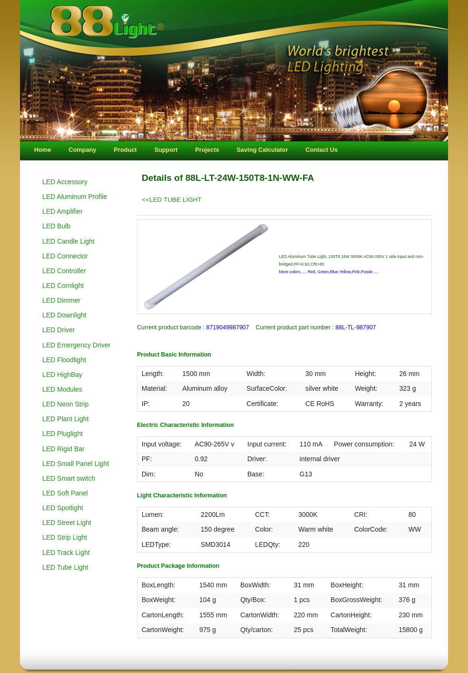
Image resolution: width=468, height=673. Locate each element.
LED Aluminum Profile (74, 196)
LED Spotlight (62, 508)
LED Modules (62, 389)
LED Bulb (56, 226)
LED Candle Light (68, 241)
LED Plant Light (65, 419)
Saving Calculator (262, 149)
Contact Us (321, 149)
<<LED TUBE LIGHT (172, 199)
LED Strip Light (64, 537)
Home (42, 149)
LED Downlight (64, 315)
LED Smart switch (68, 478)
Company (82, 149)
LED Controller (64, 271)
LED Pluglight (62, 433)
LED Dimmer (61, 300)
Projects (207, 149)
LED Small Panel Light (75, 463)
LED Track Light (66, 552)
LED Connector (65, 256)
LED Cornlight (63, 285)
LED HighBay (62, 374)
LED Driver (58, 330)
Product (125, 149)
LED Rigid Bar (63, 449)
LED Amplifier (62, 211)
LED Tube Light (65, 567)
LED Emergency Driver (76, 345)
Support (165, 149)
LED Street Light (66, 522)
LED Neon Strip (65, 404)
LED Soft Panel (65, 493)
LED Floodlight (64, 360)
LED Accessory (65, 182)
